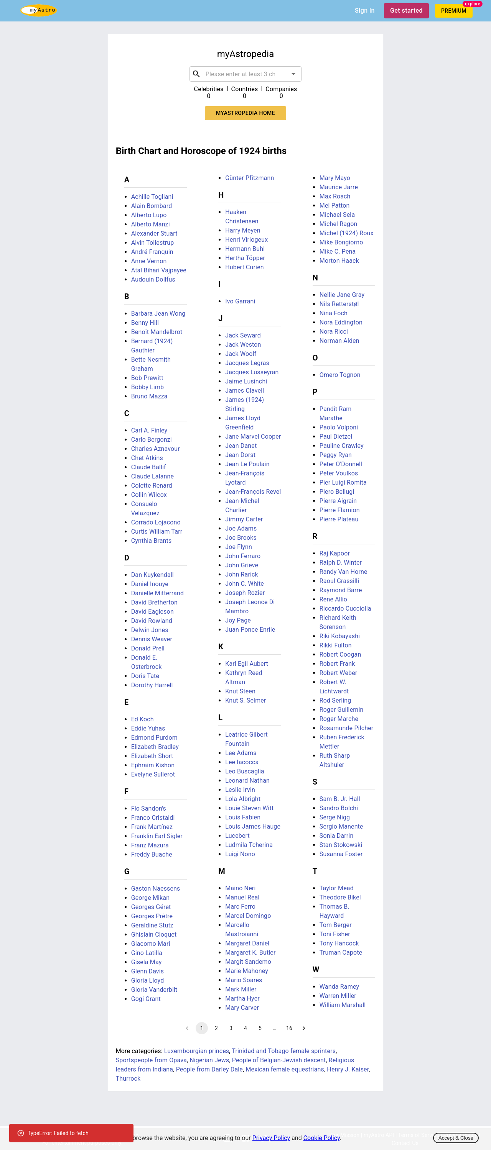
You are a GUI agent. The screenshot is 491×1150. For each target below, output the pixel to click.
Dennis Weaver (151, 639)
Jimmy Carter (244, 519)
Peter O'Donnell (341, 464)
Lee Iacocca (242, 762)
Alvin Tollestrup (152, 242)
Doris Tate (145, 676)
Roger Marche (339, 718)
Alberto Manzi (150, 224)
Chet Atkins (147, 458)
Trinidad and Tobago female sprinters (284, 1051)
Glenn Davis (147, 971)
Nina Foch (334, 313)
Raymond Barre (341, 590)
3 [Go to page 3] (231, 1028)
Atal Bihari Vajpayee (158, 270)
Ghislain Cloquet (154, 934)
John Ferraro (242, 556)
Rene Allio (333, 599)
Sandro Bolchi (339, 808)
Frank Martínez (152, 827)
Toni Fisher (335, 934)
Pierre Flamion (340, 510)
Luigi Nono (240, 854)
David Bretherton (154, 602)
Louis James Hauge (252, 826)
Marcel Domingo (248, 915)
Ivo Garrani (240, 301)
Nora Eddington (341, 322)
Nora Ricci (334, 331)
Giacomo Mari (150, 943)
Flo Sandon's (148, 808)
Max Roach (335, 196)
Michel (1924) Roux (347, 233)
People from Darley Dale (209, 1069)
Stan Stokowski (341, 845)
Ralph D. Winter (341, 562)
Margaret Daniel (247, 943)
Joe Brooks (241, 537)
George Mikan (150, 897)
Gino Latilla (146, 953)
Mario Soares (243, 980)
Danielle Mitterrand (157, 593)
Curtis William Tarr (157, 531)
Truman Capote (341, 952)
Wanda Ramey (339, 986)
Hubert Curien (244, 267)
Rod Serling (335, 700)
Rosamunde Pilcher (347, 728)
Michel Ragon (339, 224)
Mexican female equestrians (285, 1069)
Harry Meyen (242, 230)
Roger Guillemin (342, 709)
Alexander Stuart (154, 233)
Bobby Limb (147, 387)
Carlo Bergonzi (151, 439)
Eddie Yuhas (148, 728)
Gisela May (146, 962)
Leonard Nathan (247, 780)
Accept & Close (455, 1138)
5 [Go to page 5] (260, 1028)
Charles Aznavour (155, 448)
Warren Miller (338, 995)
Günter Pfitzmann (249, 178)
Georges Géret (151, 907)
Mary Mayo (335, 178)
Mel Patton (335, 205)
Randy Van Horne (343, 571)
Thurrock (128, 1078)
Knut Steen (240, 691)
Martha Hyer (242, 998)
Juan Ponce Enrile (250, 629)
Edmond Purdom (154, 737)
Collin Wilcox (149, 494)
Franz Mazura (150, 845)
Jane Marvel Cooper (253, 436)
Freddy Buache (151, 854)
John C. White (244, 583)
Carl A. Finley (149, 430)
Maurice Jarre (339, 187)
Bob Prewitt (147, 378)
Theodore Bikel (340, 897)
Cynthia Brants (151, 540)
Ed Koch (142, 719)
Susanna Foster (341, 854)
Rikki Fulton (336, 645)
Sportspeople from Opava (151, 1060)
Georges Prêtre (152, 916)
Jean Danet (241, 445)
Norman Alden (339, 340)
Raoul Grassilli (339, 581)
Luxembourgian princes (196, 1051)
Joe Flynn (238, 546)
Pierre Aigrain (338, 501)
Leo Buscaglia (244, 771)
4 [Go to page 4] (245, 1028)
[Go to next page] (304, 1028)
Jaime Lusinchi (246, 381)
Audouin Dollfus (153, 279)
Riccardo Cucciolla (345, 608)
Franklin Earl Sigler (157, 836)
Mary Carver (242, 1007)
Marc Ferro (240, 906)
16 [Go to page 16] (289, 1028)
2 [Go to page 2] (216, 1028)
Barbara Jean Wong (158, 313)
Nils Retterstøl (339, 304)
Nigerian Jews (209, 1060)
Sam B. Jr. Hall (340, 799)
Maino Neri (240, 888)
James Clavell (244, 390)
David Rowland (151, 620)
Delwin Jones (149, 630)
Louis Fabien (242, 817)
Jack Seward (243, 335)
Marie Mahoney (246, 971)
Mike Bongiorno (341, 242)
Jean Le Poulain (247, 464)
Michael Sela (337, 214)
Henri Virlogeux (246, 239)
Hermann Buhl (245, 248)
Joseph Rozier (245, 592)
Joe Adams (241, 528)
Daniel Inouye (149, 584)
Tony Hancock (339, 943)
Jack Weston (243, 344)
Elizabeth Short (152, 756)
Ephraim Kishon (153, 765)
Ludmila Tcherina (249, 845)
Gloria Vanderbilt (154, 989)
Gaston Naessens (155, 888)
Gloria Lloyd (147, 980)
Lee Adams (240, 753)
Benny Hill (145, 322)
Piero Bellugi (337, 491)
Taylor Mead (337, 888)
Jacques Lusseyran (251, 372)
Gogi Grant (146, 999)
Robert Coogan (340, 654)
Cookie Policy (321, 1138)
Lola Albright (242, 799)
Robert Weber (339, 673)
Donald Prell (148, 648)
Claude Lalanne (152, 476)
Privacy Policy (271, 1138)
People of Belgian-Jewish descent (279, 1060)
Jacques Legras (247, 363)
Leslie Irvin (240, 789)
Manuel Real (242, 897)
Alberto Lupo (149, 215)
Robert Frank (337, 663)
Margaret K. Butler (250, 952)
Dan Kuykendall (152, 574)
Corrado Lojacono (156, 522)
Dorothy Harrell (152, 685)
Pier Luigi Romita (343, 482)
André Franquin (152, 252)
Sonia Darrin (337, 835)
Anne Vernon (149, 261)
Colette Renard (151, 485)
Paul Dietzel (336, 436)
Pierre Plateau (339, 519)
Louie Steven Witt (249, 808)
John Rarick (241, 574)
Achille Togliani (152, 196)
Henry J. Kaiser (348, 1069)
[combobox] (245, 74)
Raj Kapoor (335, 553)
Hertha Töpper (245, 258)
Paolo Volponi (339, 427)
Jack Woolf (240, 353)
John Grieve (241, 565)
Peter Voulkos (339, 473)
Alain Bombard (151, 206)
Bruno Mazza (149, 396)
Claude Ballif (148, 467)
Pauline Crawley (342, 445)
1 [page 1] (202, 1028)
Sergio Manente (341, 826)
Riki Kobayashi (340, 636)
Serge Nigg (335, 817)
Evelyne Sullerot (153, 774)
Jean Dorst (240, 455)
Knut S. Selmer (245, 700)
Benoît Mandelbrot (157, 332)
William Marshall (343, 1005)
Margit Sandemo (248, 961)
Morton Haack (339, 260)
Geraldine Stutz (152, 925)
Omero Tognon (340, 374)
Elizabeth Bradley (155, 746)
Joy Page (238, 620)
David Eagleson (152, 611)
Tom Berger (336, 925)
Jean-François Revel (253, 491)
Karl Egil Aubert (246, 663)
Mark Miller (240, 989)
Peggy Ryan (336, 455)
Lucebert (237, 835)
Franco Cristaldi (153, 817)
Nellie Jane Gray (342, 294)
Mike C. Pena (338, 251)
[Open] (293, 74)
